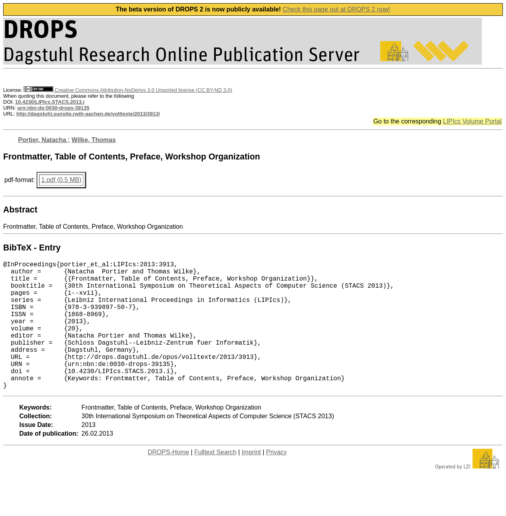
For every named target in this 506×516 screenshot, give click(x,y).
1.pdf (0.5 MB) (61, 179)
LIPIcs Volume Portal (472, 121)
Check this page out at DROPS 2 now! (336, 9)
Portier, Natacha (43, 140)
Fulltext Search (215, 480)
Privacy (276, 480)
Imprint (251, 480)
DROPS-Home (168, 480)
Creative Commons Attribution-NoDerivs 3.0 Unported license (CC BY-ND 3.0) (128, 90)
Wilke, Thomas (94, 140)
